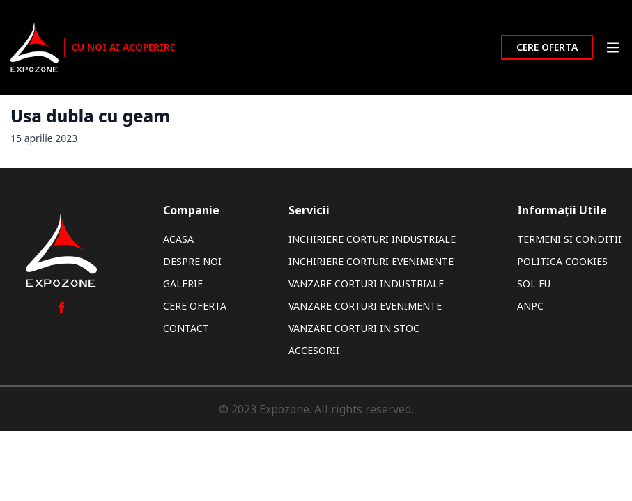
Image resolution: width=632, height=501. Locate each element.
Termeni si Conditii (569, 239)
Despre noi (192, 261)
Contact (186, 328)
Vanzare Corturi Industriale (366, 283)
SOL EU (533, 283)
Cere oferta (547, 47)
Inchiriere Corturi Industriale (372, 239)
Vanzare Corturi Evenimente (365, 305)
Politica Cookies (562, 261)
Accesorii (313, 350)
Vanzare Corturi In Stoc (353, 328)
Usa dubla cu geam (90, 115)
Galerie (183, 283)
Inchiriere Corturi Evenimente (371, 261)
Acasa (178, 239)
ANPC (530, 305)
